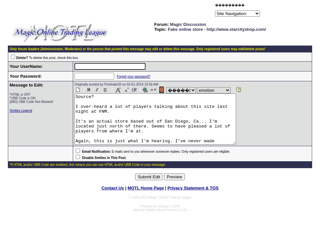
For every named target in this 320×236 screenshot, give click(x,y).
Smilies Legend (21, 110)
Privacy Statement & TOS (193, 197)
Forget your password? (130, 76)
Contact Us (112, 197)
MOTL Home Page (146, 197)
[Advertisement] (137, 11)
